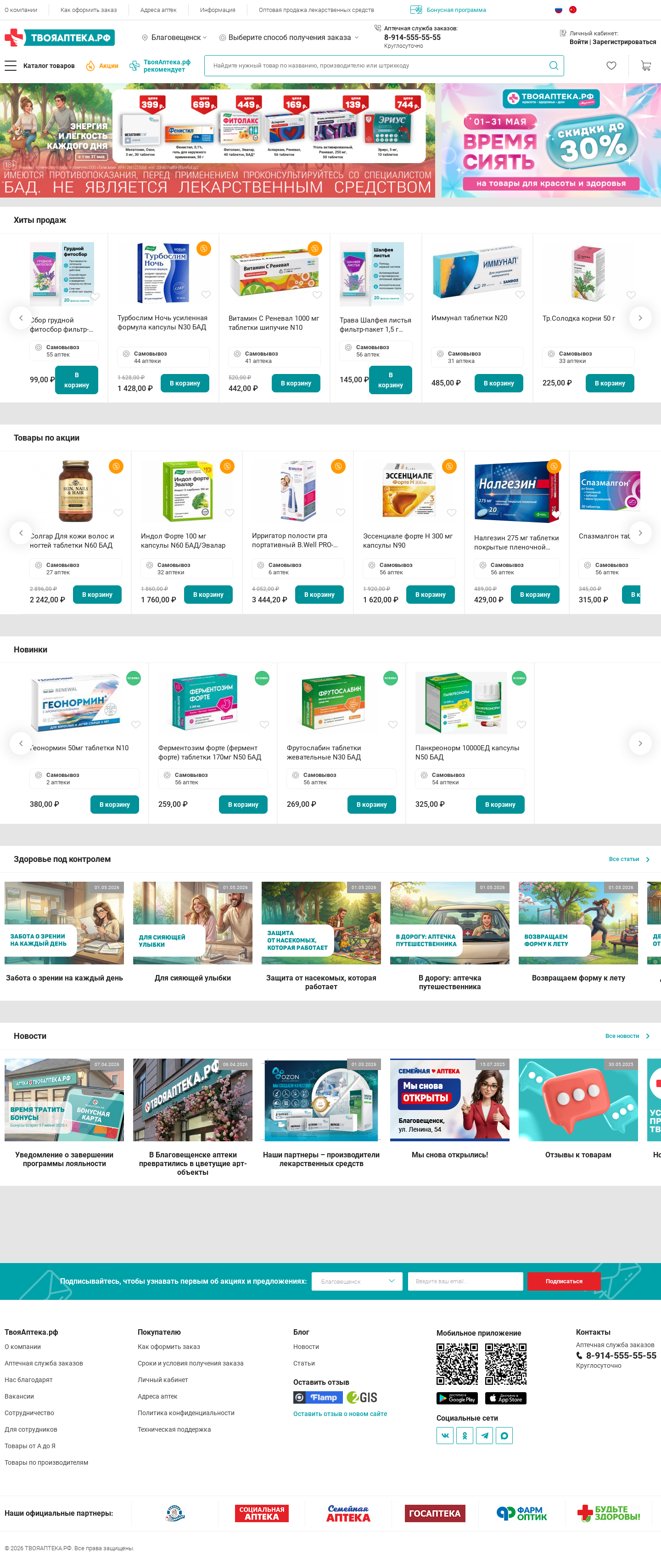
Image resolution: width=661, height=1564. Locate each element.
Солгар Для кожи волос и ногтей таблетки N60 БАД (72, 541)
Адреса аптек (158, 9)
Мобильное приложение (479, 1333)
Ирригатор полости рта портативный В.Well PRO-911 (292, 541)
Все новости (627, 1035)
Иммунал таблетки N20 (469, 318)
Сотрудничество (29, 1413)
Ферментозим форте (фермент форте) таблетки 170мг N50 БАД (209, 752)
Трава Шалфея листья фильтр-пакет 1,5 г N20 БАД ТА (375, 325)
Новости (306, 1346)
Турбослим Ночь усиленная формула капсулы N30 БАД (162, 322)
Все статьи (629, 859)
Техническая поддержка (174, 1429)
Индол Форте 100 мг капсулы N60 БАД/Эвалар (183, 541)
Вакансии (19, 1396)
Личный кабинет (163, 1379)
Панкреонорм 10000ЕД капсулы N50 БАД (467, 752)
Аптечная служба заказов (44, 1363)
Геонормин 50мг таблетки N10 (79, 748)
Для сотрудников (31, 1429)
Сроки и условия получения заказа (191, 1363)
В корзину (76, 380)
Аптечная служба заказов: (421, 28)
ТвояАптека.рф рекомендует (159, 65)
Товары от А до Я (30, 1446)
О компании (21, 9)
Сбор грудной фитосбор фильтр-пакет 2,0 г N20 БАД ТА (61, 325)
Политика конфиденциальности (186, 1413)
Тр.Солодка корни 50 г (579, 318)
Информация (217, 9)
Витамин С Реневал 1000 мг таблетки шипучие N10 (274, 323)
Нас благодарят (29, 1379)
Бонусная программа (448, 10)
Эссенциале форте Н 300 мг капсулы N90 (408, 541)
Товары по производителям (46, 1462)
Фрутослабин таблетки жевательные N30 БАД (324, 752)
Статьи (304, 1363)
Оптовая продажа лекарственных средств (316, 9)
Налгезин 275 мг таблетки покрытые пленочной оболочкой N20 (516, 543)
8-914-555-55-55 (412, 37)
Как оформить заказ (89, 9)
